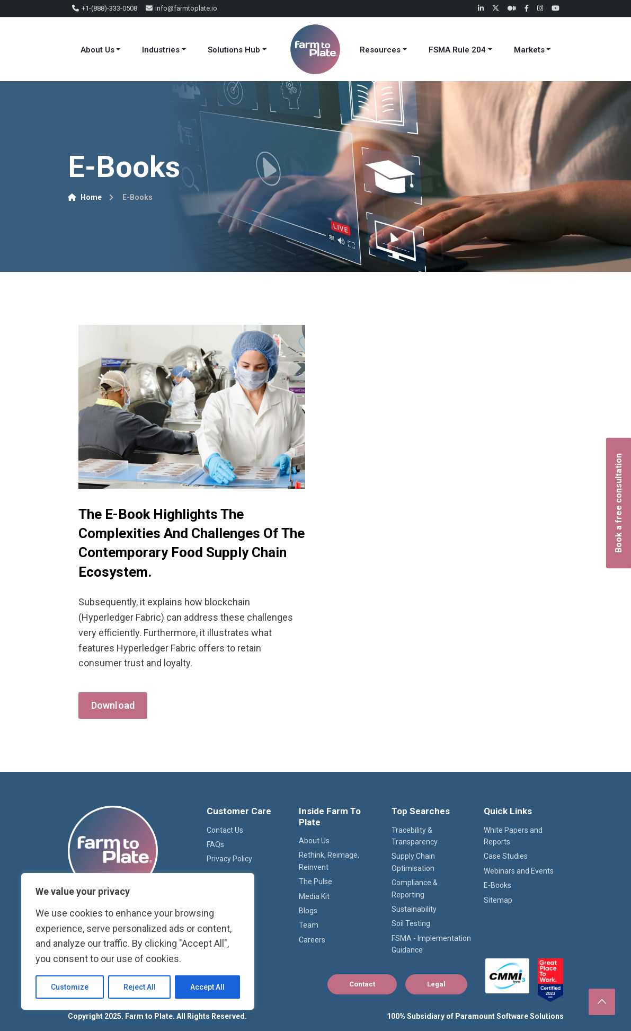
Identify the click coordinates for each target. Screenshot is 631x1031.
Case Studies (506, 856)
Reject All (139, 987)
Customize (69, 987)
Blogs (308, 910)
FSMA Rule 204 (457, 50)
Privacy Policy (229, 858)
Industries (161, 50)
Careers (312, 940)
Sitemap (498, 900)
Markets (529, 50)
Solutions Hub (234, 50)
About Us (97, 50)
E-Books (497, 885)
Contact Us (225, 830)
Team (308, 925)
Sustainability (414, 909)
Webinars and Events (519, 871)
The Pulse (315, 881)
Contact (362, 984)
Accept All (207, 987)
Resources (380, 50)
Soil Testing (411, 923)
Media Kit (314, 896)
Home (85, 197)
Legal (436, 984)
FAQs (215, 844)
